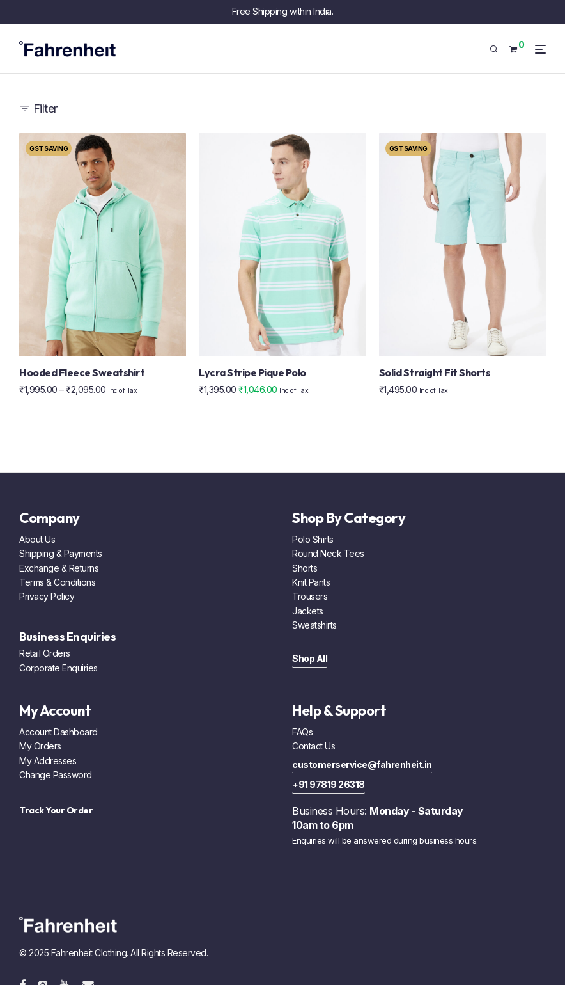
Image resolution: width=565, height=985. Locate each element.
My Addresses (47, 760)
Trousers (309, 596)
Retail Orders (44, 653)
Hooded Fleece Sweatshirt (81, 372)
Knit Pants (311, 582)
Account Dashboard (58, 731)
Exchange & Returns (58, 568)
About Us (37, 539)
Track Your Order (56, 810)
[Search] (498, 49)
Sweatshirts (314, 625)
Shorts (304, 568)
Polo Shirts (313, 539)
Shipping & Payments (60, 553)
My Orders (40, 746)
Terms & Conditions (57, 582)
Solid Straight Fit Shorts (435, 372)
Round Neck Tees (328, 553)
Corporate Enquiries (58, 667)
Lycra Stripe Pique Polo (252, 372)
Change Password (55, 774)
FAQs (302, 731)
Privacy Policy (46, 596)
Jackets (307, 610)
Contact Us (313, 746)
